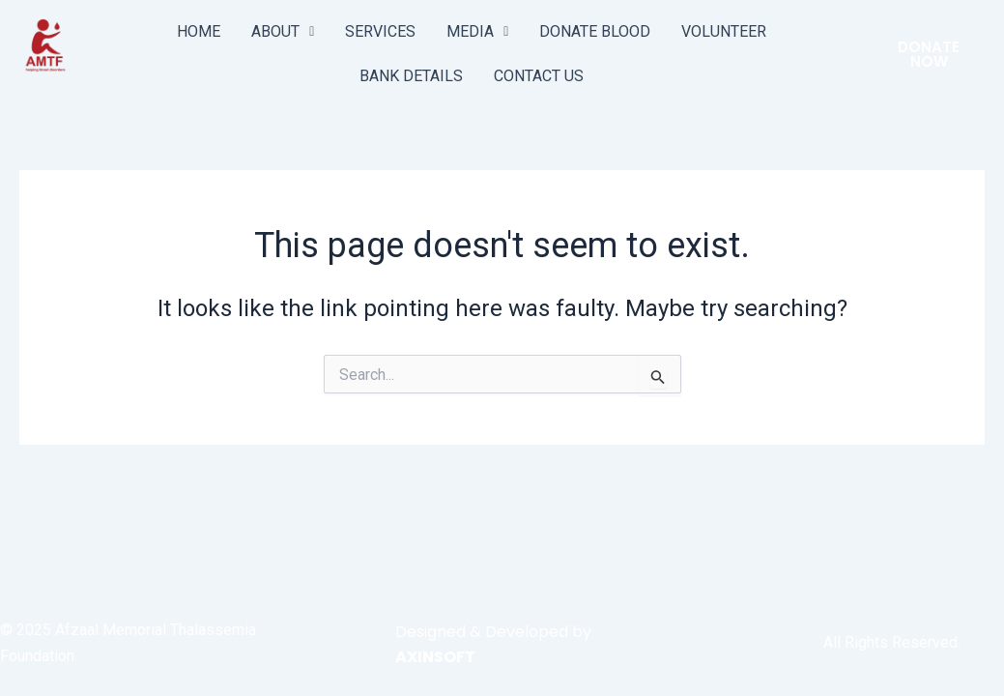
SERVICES (380, 31)
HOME (198, 31)
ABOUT (282, 31)
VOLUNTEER (723, 31)
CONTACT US (539, 76)
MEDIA (477, 31)
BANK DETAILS (411, 76)
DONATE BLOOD (594, 31)
